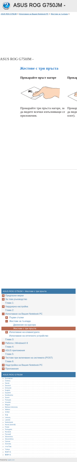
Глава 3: (9, 339)
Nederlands (9, 422)
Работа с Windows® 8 (16, 343)
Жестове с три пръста (24, 328)
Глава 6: (9, 361)
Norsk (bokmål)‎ (10, 424)
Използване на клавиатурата (24, 332)
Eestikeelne (9, 395)
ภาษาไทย (8, 446)
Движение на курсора (24, 325)
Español (8, 393)
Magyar (7, 404)
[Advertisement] (25, 36)
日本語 (7, 412)
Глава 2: (9, 310)
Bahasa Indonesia (11, 407)
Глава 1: (9, 303)
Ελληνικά (8, 388)
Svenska (8, 444)
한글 (6, 415)
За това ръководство (16, 299)
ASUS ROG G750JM (6, 5)
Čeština (7, 381)
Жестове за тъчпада (59, 14)
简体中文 (8, 452)
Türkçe (7, 449)
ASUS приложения (15, 350)
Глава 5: (9, 354)
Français (8, 400)
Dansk (7, 383)
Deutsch (8, 385)
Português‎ (8, 429)
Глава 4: (9, 347)
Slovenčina (9, 436)
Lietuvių (7, 417)
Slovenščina (9, 439)
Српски (7, 441)
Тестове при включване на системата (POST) (29, 358)
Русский (8, 434)
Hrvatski (8, 402)
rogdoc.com (10, 460)
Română (8, 432)
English (7, 390)
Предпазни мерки (14, 295)
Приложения (12, 368)
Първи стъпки (16, 317)
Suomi (7, 397)
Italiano (7, 409)
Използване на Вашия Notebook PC (33, 14)
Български (9, 378)
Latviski (7, 420)
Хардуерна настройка (16, 306)
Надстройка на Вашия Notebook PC (24, 365)
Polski (7, 427)
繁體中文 (8, 455)
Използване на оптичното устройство (29, 336)
